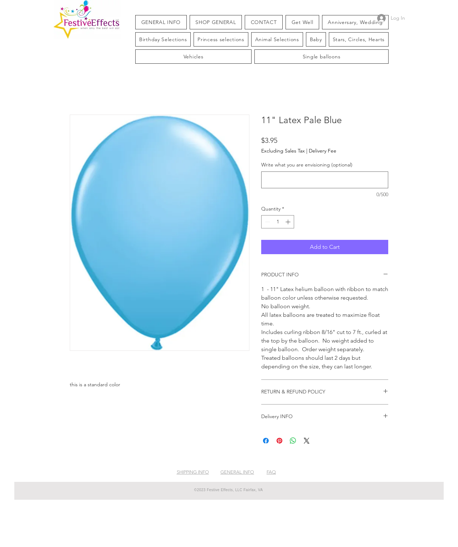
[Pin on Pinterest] (279, 440)
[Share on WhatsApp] (293, 440)
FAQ (271, 472)
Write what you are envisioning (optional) (306, 164)
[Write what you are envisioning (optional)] (325, 180)
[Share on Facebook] (266, 440)
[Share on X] (306, 440)
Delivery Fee (322, 150)
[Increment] (288, 222)
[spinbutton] (277, 222)
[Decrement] (266, 222)
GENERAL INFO (237, 472)
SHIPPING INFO (193, 472)
